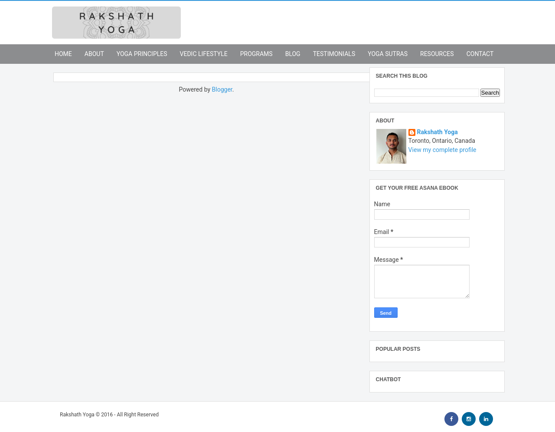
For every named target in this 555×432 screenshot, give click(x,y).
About (94, 53)
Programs (256, 53)
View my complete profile (442, 149)
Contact (480, 53)
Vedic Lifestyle (204, 53)
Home (63, 53)
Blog (292, 53)
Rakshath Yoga (437, 132)
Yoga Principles (142, 53)
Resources (437, 53)
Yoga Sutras (388, 53)
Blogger (222, 89)
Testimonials (334, 53)
